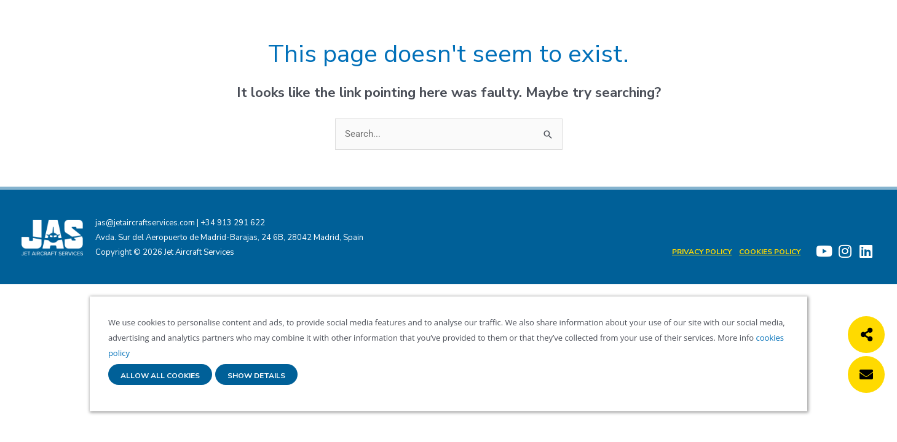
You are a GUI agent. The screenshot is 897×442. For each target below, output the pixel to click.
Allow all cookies (160, 376)
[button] (866, 334)
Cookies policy (769, 252)
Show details (256, 376)
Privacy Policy (702, 252)
